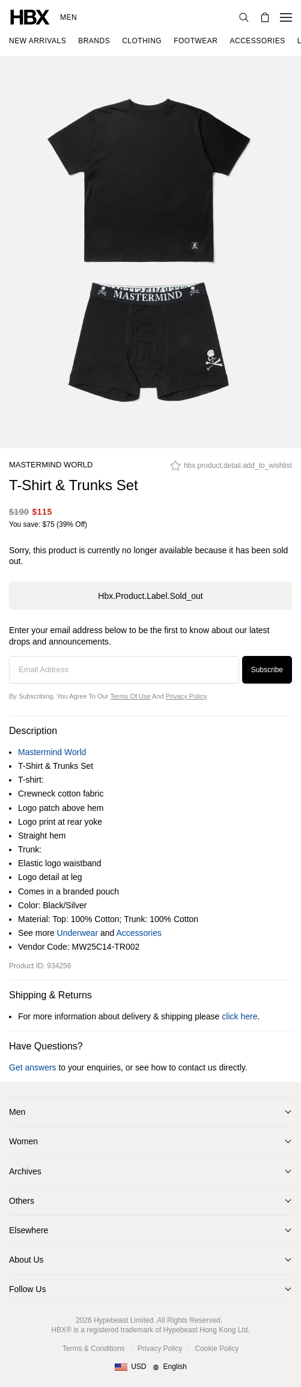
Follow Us (27, 1289)
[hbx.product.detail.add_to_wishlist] (231, 468)
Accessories (138, 933)
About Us (26, 1259)
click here (239, 1016)
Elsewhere (28, 1230)
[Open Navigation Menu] (286, 17)
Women (23, 1141)
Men (68, 17)
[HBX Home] (30, 16)
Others (21, 1201)
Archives (25, 1171)
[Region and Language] (150, 1367)
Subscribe (267, 670)
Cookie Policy (217, 1348)
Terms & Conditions (93, 1348)
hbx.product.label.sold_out (150, 596)
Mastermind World (51, 464)
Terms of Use (130, 696)
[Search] (244, 17)
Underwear (77, 933)
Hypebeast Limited (123, 1320)
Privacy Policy (186, 696)
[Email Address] (124, 670)
